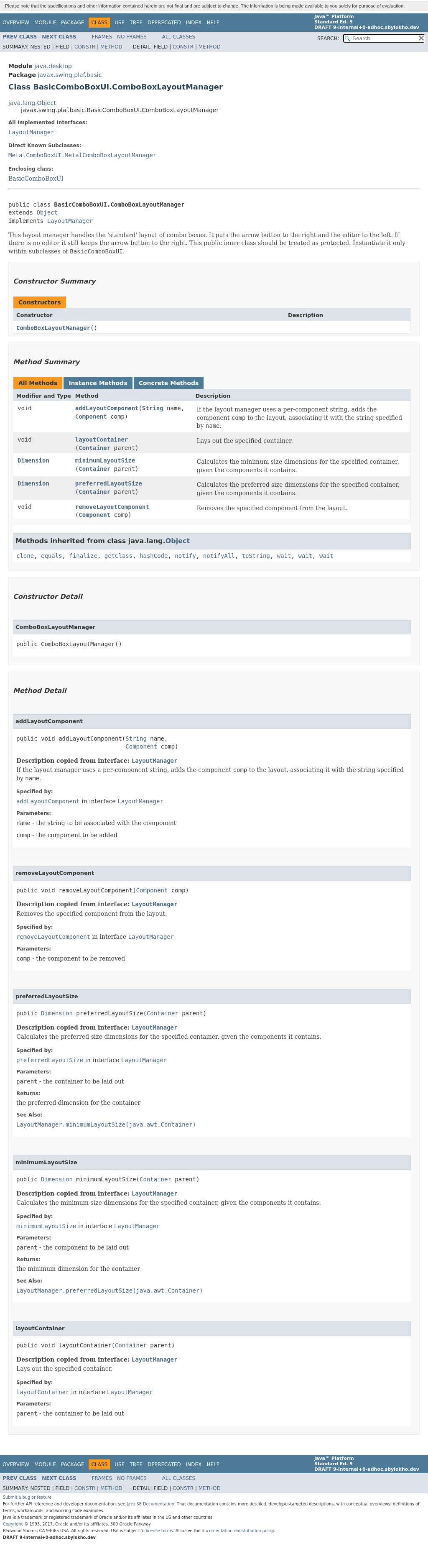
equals (51, 555)
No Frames (132, 37)
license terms (159, 1530)
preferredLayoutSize (108, 483)
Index (194, 23)
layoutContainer (101, 439)
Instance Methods (98, 383)
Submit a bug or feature (27, 1497)
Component (91, 416)
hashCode (154, 555)
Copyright (13, 1524)
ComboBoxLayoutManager (53, 328)
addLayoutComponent (107, 408)
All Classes (178, 37)
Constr (84, 47)
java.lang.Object (32, 103)
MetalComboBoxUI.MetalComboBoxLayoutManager (82, 155)
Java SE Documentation (150, 1504)
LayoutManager (31, 132)
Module (45, 23)
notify (185, 555)
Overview (16, 23)
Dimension (33, 460)
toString (256, 555)
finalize (83, 555)
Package (72, 23)
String (152, 408)
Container (94, 448)
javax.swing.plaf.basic (70, 75)
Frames (102, 37)
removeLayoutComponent (112, 506)
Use (120, 23)
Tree (136, 23)
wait (284, 555)
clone (25, 555)
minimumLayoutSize (105, 460)
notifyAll (219, 555)
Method (111, 47)
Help (212, 23)
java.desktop (53, 66)
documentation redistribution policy (238, 1530)
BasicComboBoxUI (36, 178)
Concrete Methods (169, 383)
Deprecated (164, 23)
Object (47, 212)
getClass (118, 555)
